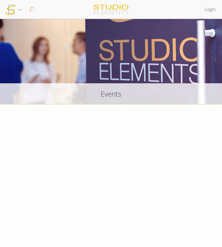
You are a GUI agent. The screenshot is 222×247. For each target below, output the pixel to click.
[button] (31, 9)
